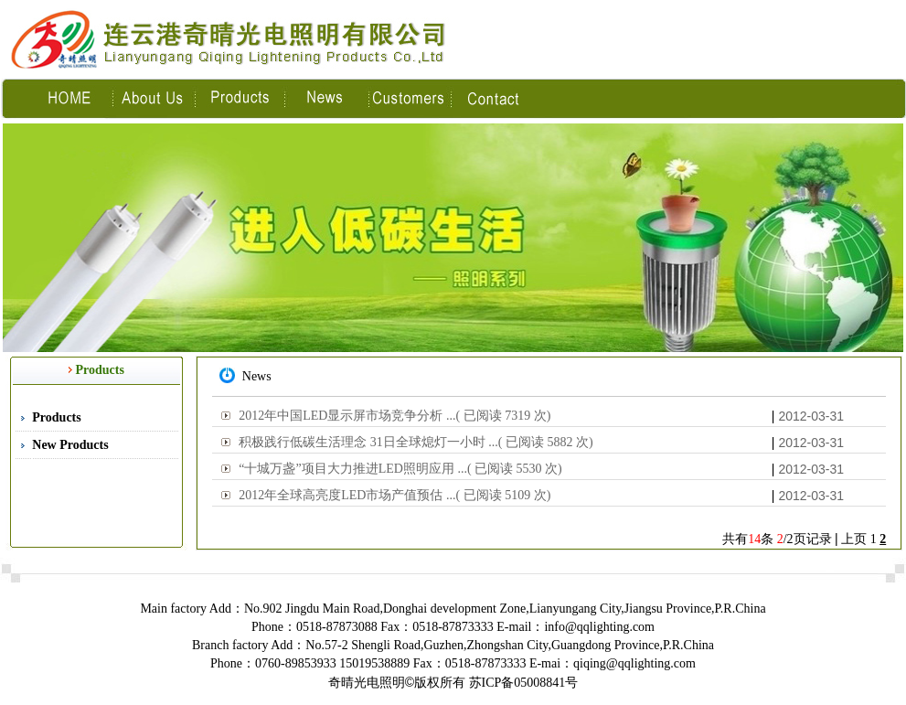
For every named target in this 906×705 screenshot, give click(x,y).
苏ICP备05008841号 (524, 682)
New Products (70, 445)
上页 (854, 539)
